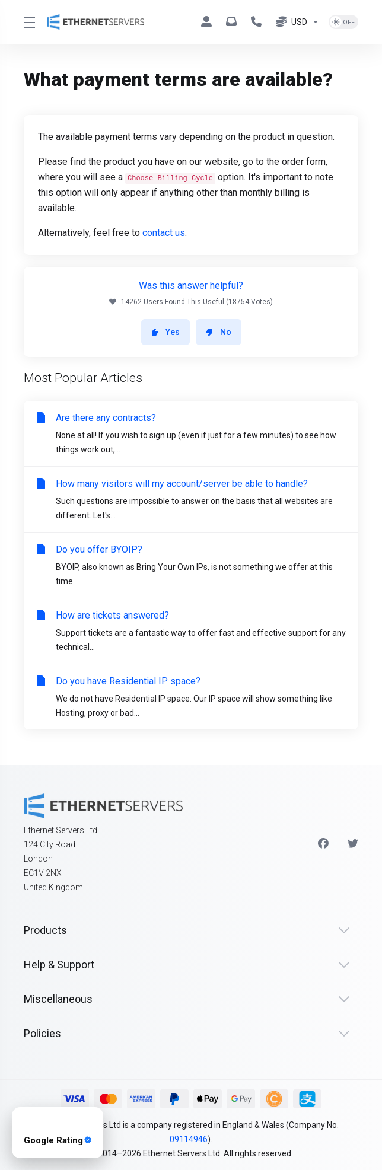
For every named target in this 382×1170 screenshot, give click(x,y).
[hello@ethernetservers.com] (233, 22)
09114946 (189, 1139)
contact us (163, 232)
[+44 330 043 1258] (258, 22)
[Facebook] (323, 844)
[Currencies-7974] (297, 22)
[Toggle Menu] (28, 22)
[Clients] (208, 22)
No (218, 332)
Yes (165, 332)
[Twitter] (353, 844)
